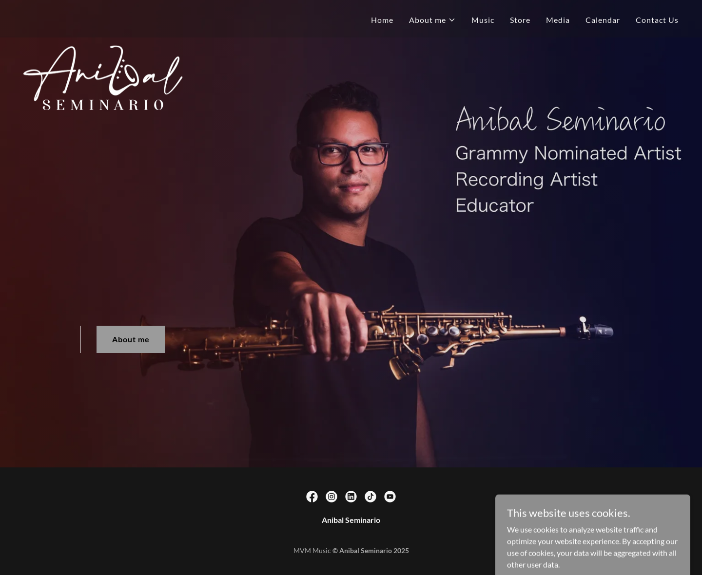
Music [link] (482, 19)
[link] (143, 17)
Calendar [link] (602, 19)
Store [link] (520, 19)
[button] (432, 20)
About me (131, 339)
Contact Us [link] (657, 19)
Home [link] (382, 19)
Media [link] (558, 19)
